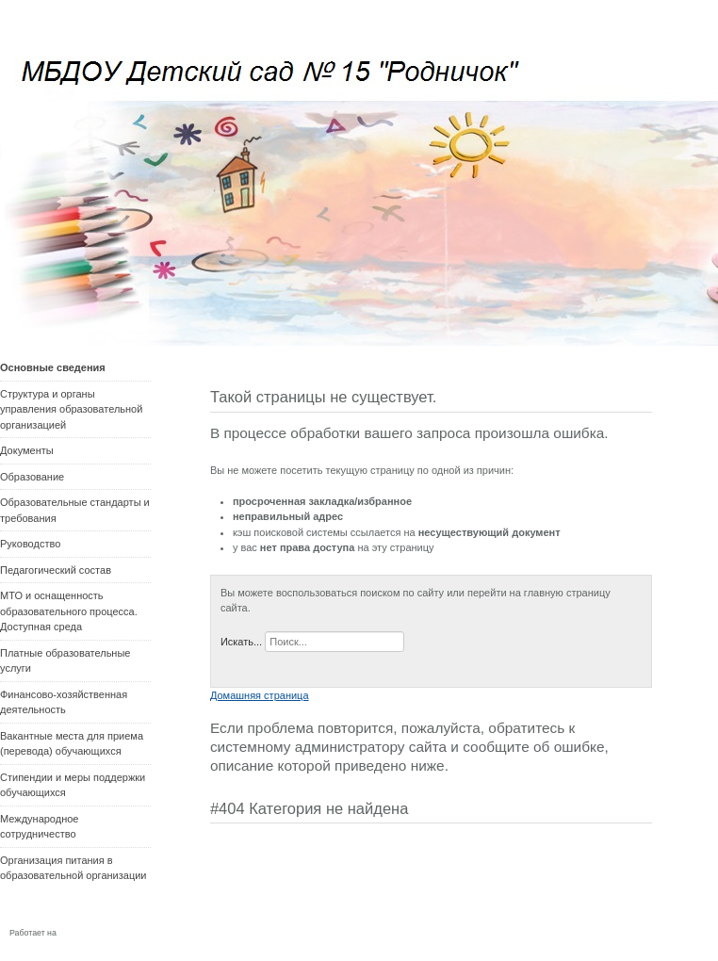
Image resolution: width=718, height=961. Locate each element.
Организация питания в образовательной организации (73, 868)
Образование (32, 476)
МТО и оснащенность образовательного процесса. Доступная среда (69, 611)
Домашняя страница (259, 695)
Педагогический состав (55, 570)
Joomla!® (80, 931)
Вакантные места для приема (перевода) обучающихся (71, 743)
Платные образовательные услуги (65, 661)
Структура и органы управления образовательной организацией (71, 409)
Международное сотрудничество (39, 826)
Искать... (241, 641)
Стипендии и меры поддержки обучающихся (72, 785)
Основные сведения (53, 367)
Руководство (30, 543)
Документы (27, 450)
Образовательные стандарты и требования (75, 510)
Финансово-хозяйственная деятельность (63, 702)
